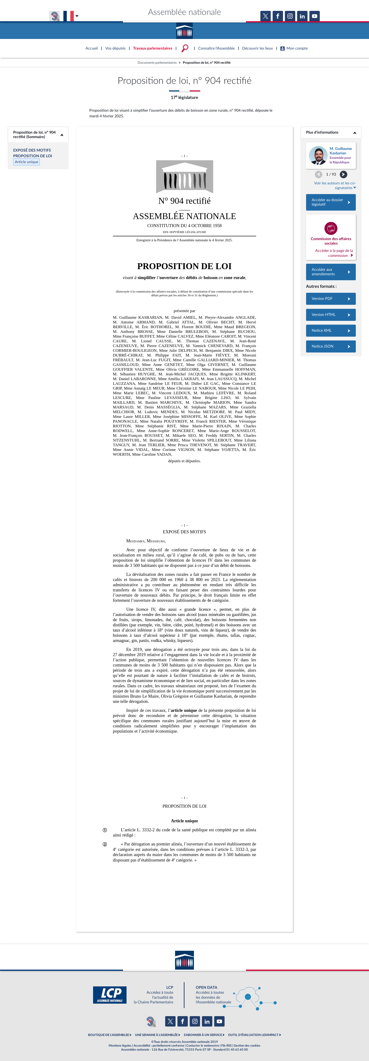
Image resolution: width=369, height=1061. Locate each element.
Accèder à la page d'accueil (184, 29)
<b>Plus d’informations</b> (331, 132)
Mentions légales (120, 1045)
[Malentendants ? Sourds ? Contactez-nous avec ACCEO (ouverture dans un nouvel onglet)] (150, 1021)
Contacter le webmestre (202, 1045)
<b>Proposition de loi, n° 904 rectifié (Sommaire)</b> (38, 135)
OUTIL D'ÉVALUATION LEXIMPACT (253, 1035)
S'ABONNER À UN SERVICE (203, 1035)
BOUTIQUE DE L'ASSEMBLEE (108, 1035)
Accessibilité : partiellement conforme (159, 1045)
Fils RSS (226, 1045)
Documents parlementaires (157, 62)
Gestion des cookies (247, 1045)
